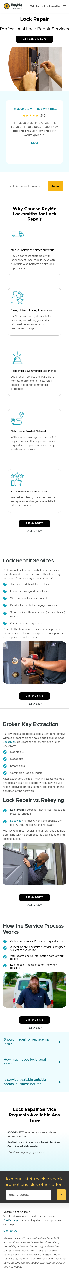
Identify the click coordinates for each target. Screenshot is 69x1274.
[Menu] (64, 6)
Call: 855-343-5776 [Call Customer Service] (34, 39)
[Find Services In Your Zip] (27, 186)
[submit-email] (61, 1194)
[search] (55, 186)
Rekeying (15, 821)
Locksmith (9, 742)
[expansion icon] (59, 1042)
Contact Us (10, 1231)
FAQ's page (10, 1220)
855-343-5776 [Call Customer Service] (34, 523)
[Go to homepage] (13, 6)
